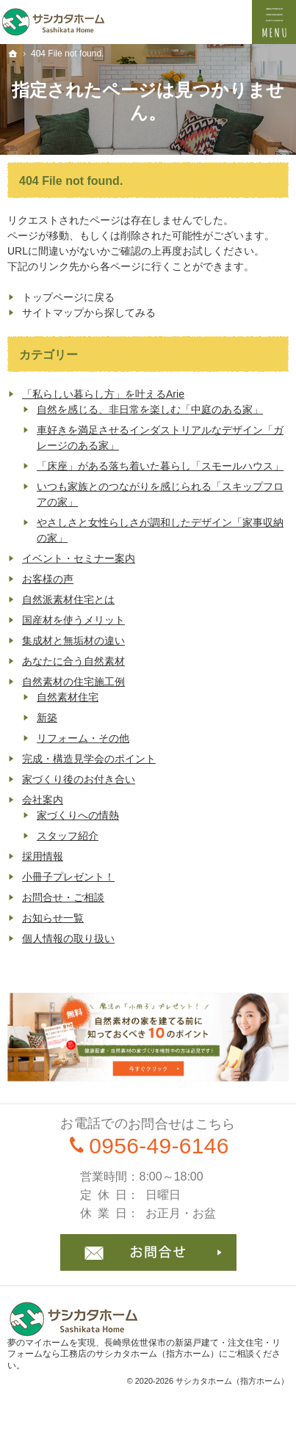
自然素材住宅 (67, 697)
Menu (274, 22)
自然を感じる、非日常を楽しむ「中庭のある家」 (150, 409)
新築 (47, 717)
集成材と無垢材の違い (73, 640)
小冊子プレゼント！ (68, 877)
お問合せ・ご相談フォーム (148, 1252)
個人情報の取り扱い (68, 938)
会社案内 (42, 800)
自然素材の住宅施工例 (73, 681)
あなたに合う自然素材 (73, 661)
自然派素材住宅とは (68, 599)
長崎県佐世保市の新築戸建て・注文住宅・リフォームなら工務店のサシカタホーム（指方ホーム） (144, 1349)
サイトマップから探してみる (89, 312)
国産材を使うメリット (73, 620)
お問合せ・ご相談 (63, 897)
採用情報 (42, 856)
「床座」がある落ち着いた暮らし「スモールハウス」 (160, 466)
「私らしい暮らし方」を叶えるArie (103, 394)
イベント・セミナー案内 (78, 558)
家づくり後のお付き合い (78, 779)
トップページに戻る (68, 297)
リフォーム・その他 (83, 738)
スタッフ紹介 (67, 836)
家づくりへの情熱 (78, 815)
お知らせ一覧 (53, 918)
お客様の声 (47, 579)
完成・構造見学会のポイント (89, 759)
